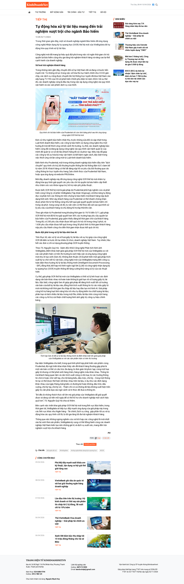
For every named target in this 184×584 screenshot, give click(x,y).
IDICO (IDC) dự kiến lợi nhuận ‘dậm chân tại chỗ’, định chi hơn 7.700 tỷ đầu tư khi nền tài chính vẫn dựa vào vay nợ (136, 76)
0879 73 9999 (82, 567)
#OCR (102, 450)
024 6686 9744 (39, 572)
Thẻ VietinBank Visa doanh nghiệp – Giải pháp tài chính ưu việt (69, 521)
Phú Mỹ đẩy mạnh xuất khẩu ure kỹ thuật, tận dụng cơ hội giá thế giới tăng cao (70, 465)
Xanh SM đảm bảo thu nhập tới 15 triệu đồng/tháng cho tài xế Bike (69, 539)
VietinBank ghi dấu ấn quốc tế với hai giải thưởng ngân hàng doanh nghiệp (69, 483)
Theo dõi (79, 444)
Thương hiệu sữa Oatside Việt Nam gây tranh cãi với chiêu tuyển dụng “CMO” (136, 47)
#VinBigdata (64, 450)
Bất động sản (56, 12)
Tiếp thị (92, 12)
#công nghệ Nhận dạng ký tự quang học (84, 450)
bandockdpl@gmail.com (85, 569)
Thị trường (40, 12)
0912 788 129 (37, 574)
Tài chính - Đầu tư (75, 12)
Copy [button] (97, 438)
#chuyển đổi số (52, 450)
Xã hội (103, 12)
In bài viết (106, 438)
